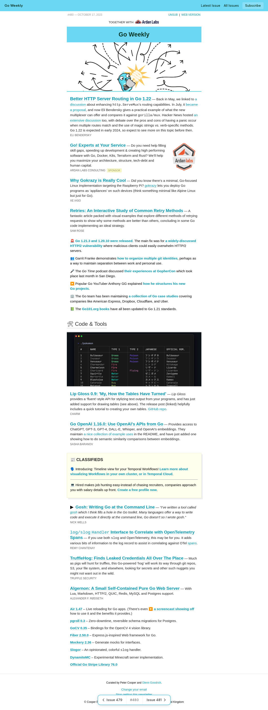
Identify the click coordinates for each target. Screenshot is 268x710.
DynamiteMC (80, 656)
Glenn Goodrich (151, 681)
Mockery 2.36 (80, 641)
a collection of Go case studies (153, 296)
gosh (74, 512)
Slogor (75, 649)
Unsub (173, 14)
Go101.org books (95, 308)
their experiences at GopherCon (150, 270)
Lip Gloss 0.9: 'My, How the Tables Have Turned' (118, 393)
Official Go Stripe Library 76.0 (94, 663)
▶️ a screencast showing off (171, 608)
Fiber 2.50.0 (79, 634)
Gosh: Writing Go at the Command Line (115, 506)
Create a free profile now (137, 489)
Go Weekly (13, 5)
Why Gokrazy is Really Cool (98, 180)
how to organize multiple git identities (147, 258)
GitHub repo (157, 408)
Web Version (190, 14)
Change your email (134, 688)
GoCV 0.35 (78, 627)
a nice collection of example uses (108, 433)
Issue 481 (156, 700)
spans (192, 542)
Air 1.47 (76, 608)
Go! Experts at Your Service (98, 144)
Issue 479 (112, 700)
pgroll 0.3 (77, 620)
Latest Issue (210, 5)
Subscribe (253, 5)
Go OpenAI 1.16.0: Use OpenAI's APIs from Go (116, 423)
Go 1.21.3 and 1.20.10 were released (104, 240)
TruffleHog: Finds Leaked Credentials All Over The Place (126, 557)
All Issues (231, 5)
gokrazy (151, 185)
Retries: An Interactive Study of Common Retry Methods (126, 210)
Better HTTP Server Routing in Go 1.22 (110, 98)
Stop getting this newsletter (134, 693)
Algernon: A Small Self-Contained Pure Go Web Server (125, 587)
